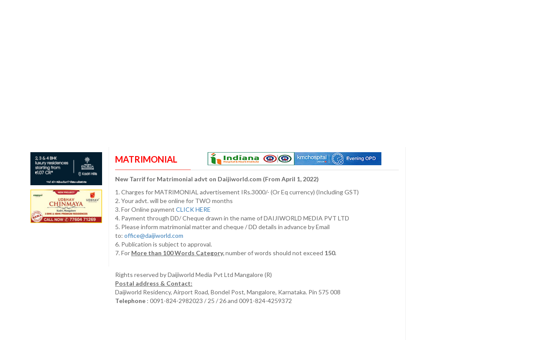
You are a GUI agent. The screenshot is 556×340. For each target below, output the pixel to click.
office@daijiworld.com (154, 235)
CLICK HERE (194, 209)
